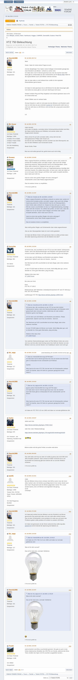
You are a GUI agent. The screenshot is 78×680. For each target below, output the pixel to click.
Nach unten (9, 52)
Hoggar (33, 35)
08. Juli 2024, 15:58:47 (30, 418)
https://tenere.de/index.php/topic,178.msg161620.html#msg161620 (45, 432)
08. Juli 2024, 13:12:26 (30, 352)
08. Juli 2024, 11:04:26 (30, 157)
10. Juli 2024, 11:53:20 (30, 533)
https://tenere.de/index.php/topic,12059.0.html (50, 295)
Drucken (69, 52)
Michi (21, 35)
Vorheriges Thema (54, 47)
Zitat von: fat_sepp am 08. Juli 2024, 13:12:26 (40, 385)
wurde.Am (49, 105)
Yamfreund (27, 35)
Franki (11, 646)
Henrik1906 (13, 58)
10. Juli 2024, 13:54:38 (30, 645)
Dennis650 (46, 35)
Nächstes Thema (66, 47)
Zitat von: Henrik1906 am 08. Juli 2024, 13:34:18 (41, 537)
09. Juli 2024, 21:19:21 (30, 475)
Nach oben (9, 670)
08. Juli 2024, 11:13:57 (30, 193)
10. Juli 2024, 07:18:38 (30, 511)
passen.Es (28, 526)
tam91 (11, 476)
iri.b (7, 35)
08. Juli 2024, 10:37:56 (30, 124)
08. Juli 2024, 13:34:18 (30, 381)
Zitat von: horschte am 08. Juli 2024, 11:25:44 (40, 305)
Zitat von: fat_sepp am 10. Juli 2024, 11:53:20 (40, 594)
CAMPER (39, 35)
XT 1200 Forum (29, 276)
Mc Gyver (12, 124)
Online (8, 29)
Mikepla (11, 35)
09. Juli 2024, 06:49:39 (30, 453)
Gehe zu (45, 678)
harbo (11, 418)
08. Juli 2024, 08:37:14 (30, 58)
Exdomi (52, 35)
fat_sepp (12, 352)
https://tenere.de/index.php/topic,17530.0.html (38, 425)
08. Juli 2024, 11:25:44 (30, 246)
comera (17, 35)
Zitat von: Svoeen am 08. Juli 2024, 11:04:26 (40, 197)
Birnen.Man (61, 74)
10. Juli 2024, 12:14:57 (30, 589)
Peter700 (58, 35)
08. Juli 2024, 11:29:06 (30, 301)
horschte (12, 246)
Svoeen (12, 157)
